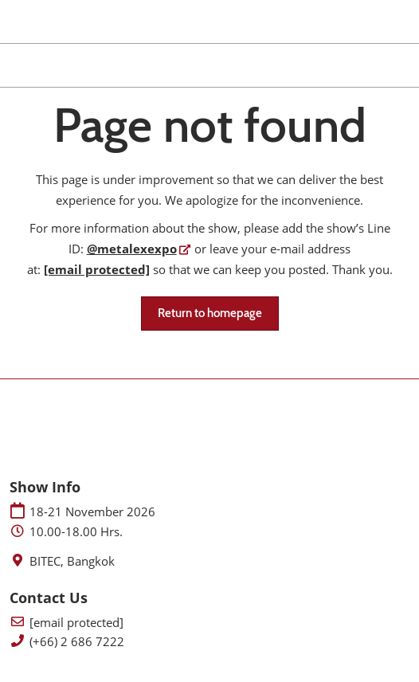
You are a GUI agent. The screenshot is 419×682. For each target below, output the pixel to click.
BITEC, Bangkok (72, 561)
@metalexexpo (132, 249)
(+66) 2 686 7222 (76, 641)
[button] (210, 313)
